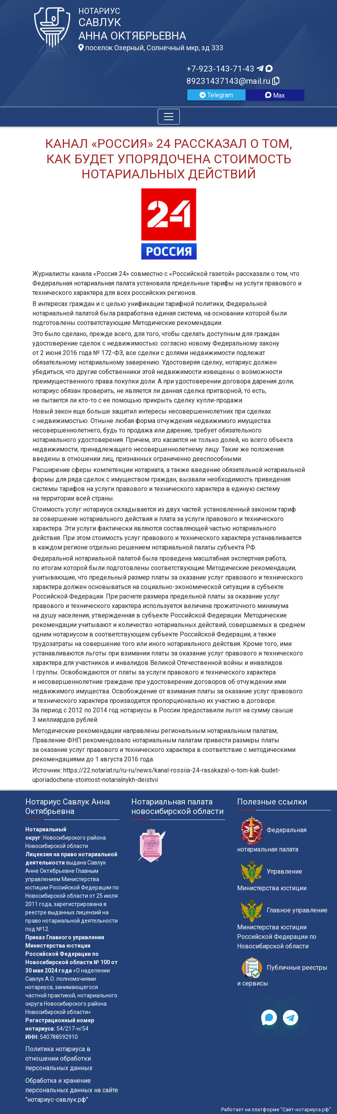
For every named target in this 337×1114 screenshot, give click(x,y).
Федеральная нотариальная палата (272, 834)
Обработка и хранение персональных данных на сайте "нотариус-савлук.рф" (71, 1090)
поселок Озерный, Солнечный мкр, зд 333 (150, 48)
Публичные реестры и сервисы (282, 972)
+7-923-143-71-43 (229, 69)
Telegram (216, 95)
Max (275, 95)
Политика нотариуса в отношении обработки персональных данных (58, 1058)
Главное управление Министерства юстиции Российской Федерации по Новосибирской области (282, 924)
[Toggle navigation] (169, 117)
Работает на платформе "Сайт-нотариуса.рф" (276, 1109)
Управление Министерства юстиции (272, 876)
